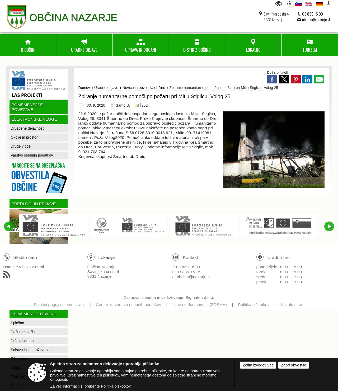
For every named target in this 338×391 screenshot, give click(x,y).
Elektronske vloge (34, 119)
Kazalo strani (292, 304)
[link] (272, 79)
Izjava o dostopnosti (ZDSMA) (199, 304)
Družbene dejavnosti (28, 128)
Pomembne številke (34, 314)
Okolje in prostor (24, 137)
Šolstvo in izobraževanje (31, 350)
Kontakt (190, 257)
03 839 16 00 (312, 14)
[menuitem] (28, 45)
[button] (9, 226)
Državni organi (23, 341)
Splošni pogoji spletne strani (59, 304)
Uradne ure (278, 257)
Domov (84, 88)
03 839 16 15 (189, 272)
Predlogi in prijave (34, 203)
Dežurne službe (23, 332)
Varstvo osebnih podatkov (32, 155)
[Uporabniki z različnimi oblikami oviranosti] (278, 3)
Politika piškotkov (253, 304)
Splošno (17, 323)
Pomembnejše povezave (27, 107)
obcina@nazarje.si (316, 19)
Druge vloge (21, 146)
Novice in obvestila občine (144, 88)
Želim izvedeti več (258, 365)
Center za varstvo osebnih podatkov (128, 304)
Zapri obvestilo (293, 365)
